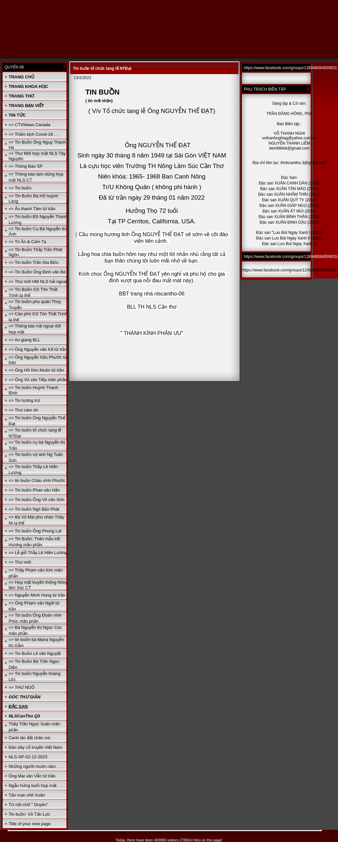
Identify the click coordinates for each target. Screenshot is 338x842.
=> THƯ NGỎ (22, 687)
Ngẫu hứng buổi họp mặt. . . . (37, 785)
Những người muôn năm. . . (35, 766)
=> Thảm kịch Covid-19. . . (34, 134)
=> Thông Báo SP (25, 166)
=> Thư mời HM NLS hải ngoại (38, 281)
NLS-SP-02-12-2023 (28, 756)
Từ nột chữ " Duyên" (28, 804)
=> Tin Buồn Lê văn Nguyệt (35, 653)
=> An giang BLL (24, 339)
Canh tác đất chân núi (29, 737)
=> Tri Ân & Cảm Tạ (27, 241)
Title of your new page (29, 823)
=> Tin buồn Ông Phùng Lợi (35, 530)
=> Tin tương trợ (24, 400)
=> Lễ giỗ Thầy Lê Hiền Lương (38, 552)
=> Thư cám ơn (23, 409)
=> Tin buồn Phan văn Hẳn (34, 490)
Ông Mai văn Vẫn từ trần (32, 775)
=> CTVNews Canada (29, 124)
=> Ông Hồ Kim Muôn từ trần (36, 370)
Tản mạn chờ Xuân (27, 795)
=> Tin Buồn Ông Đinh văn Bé (37, 271)
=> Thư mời (20, 562)
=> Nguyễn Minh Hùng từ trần (37, 595)
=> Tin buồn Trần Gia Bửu (33, 262)
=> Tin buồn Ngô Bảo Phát (34, 509)
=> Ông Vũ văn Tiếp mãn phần (38, 379)
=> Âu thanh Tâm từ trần (32, 208)
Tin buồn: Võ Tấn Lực (29, 814)
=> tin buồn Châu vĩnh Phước (37, 480)
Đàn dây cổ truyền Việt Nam (35, 747)
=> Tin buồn (20, 187)
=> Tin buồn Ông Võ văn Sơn (36, 499)
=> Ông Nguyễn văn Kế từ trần (38, 349)
